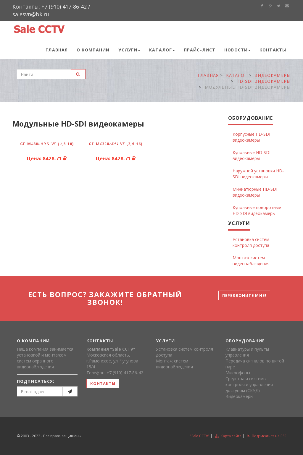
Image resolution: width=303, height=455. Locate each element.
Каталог (162, 50)
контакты (102, 383)
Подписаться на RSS (266, 435)
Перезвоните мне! (244, 295)
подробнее (48, 143)
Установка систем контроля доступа (251, 242)
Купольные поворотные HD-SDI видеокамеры (257, 210)
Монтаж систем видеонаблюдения (251, 260)
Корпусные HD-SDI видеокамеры (251, 137)
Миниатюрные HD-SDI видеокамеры (255, 192)
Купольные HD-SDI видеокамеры (251, 155)
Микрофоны (237, 372)
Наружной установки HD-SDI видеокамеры (258, 173)
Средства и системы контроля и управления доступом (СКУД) (249, 384)
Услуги (129, 50)
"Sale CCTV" (199, 435)
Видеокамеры (239, 396)
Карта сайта (228, 435)
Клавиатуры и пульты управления (247, 352)
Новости (237, 50)
